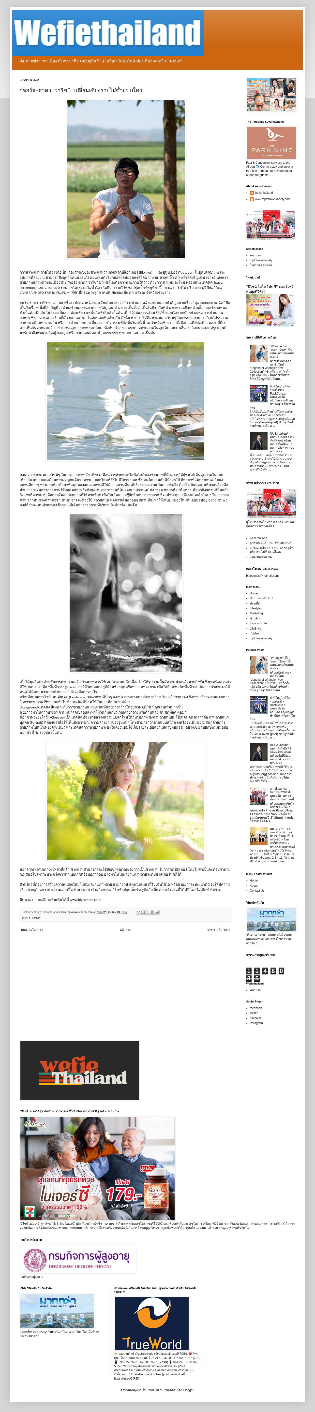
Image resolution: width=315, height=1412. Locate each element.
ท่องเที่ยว (255, 603)
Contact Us (257, 890)
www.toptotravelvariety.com (272, 199)
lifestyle (35, 917)
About (253, 885)
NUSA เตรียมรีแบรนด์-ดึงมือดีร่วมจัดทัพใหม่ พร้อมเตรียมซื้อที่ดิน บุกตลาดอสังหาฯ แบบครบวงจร (282, 442)
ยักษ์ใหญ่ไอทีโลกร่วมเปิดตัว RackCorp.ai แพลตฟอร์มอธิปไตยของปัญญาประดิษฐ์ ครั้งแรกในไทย (272, 397)
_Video (254, 633)
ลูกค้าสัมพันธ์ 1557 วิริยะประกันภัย (271, 543)
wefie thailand (264, 192)
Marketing (256, 613)
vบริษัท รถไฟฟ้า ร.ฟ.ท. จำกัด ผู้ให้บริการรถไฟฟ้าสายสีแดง (271, 549)
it (29, 917)
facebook (256, 1008)
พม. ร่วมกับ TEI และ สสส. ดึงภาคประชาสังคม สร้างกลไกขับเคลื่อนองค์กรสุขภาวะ (281, 836)
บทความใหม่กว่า (32, 929)
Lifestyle (255, 608)
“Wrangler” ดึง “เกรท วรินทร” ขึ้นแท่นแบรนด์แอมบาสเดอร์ (282, 352)
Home (254, 593)
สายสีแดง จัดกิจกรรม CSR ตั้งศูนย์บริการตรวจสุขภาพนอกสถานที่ (282, 794)
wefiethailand (258, 538)
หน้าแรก (125, 929)
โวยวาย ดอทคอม (261, 265)
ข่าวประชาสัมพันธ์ (261, 598)
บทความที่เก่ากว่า (218, 929)
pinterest (255, 1018)
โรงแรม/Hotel (258, 623)
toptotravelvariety (261, 260)
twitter (254, 1013)
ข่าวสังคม (256, 618)
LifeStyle (255, 628)
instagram (256, 1023)
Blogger (188, 1390)
